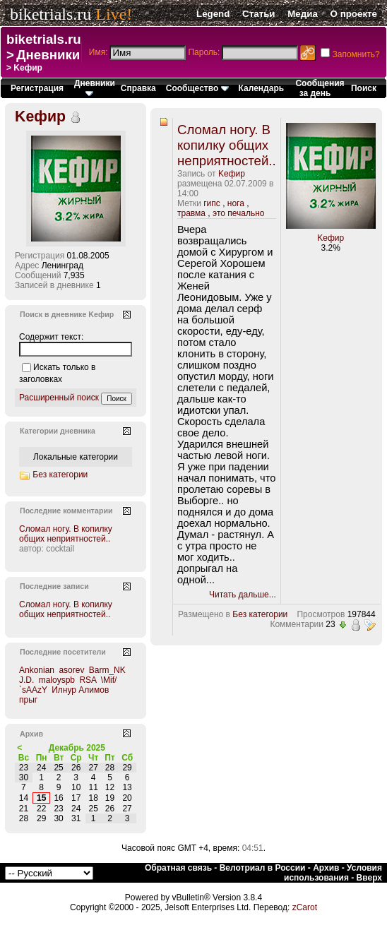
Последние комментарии (66, 510)
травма (191, 213)
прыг (28, 700)
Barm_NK (107, 670)
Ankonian (36, 670)
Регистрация (37, 88)
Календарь (262, 88)
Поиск (363, 88)
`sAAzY (33, 690)
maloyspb (57, 680)
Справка (138, 88)
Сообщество (197, 88)
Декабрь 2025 (77, 748)
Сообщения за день (319, 88)
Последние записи (54, 586)
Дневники (48, 54)
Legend (213, 13)
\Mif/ (109, 680)
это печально (238, 213)
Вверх (369, 878)
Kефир (231, 174)
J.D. (26, 680)
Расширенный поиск (59, 398)
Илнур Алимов (80, 690)
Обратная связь (178, 868)
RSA (87, 680)
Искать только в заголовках (57, 373)
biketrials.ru (50, 14)
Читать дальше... (242, 595)
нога (235, 203)
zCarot (304, 907)
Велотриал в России (263, 868)
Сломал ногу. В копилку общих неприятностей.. (226, 145)
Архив (326, 868)
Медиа (302, 13)
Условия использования (333, 873)
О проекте (354, 13)
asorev (71, 670)
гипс (211, 203)
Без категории (259, 614)
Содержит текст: (51, 337)
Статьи (258, 13)
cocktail (60, 549)
